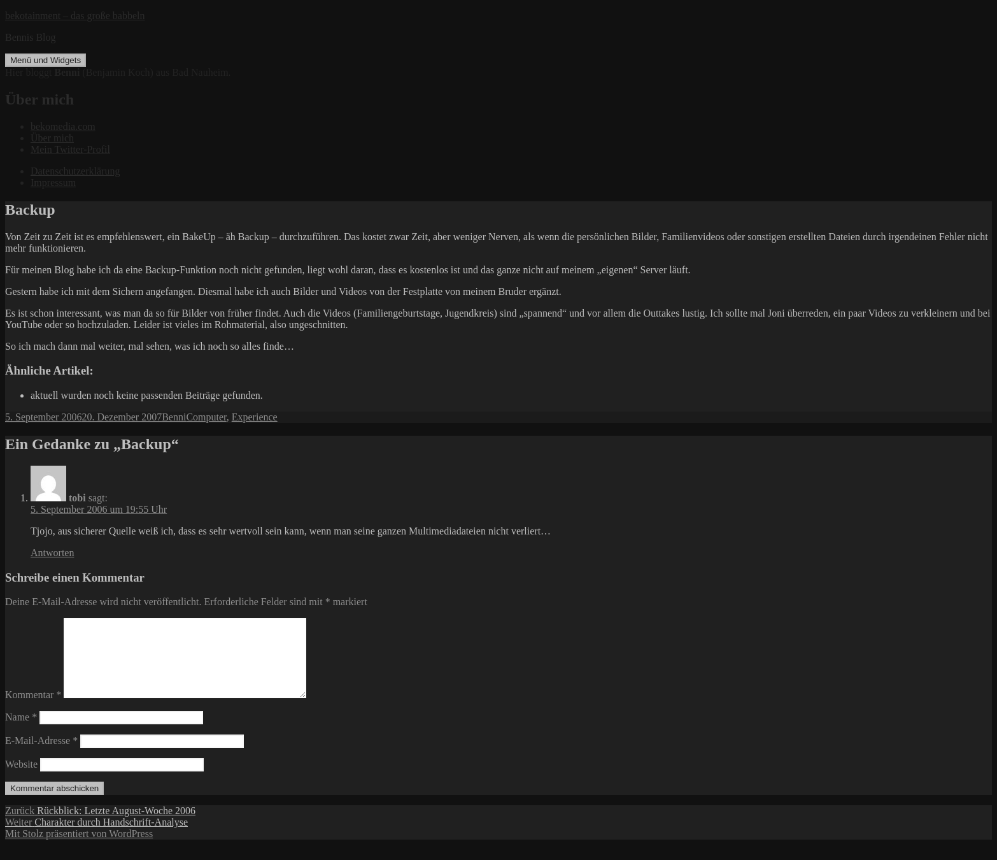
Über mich (52, 138)
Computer (206, 417)
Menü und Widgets (45, 60)
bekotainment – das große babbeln (75, 15)
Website (21, 779)
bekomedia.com (63, 126)
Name (21, 732)
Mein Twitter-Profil (70, 149)
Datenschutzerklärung (75, 171)
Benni (174, 417)
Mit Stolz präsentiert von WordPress (79, 848)
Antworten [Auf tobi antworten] (52, 552)
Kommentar (33, 710)
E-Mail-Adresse (41, 755)
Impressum (53, 182)
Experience (255, 417)
